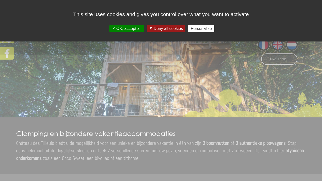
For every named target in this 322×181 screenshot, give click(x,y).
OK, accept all (126, 28)
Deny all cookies (166, 28)
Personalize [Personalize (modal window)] (201, 28)
